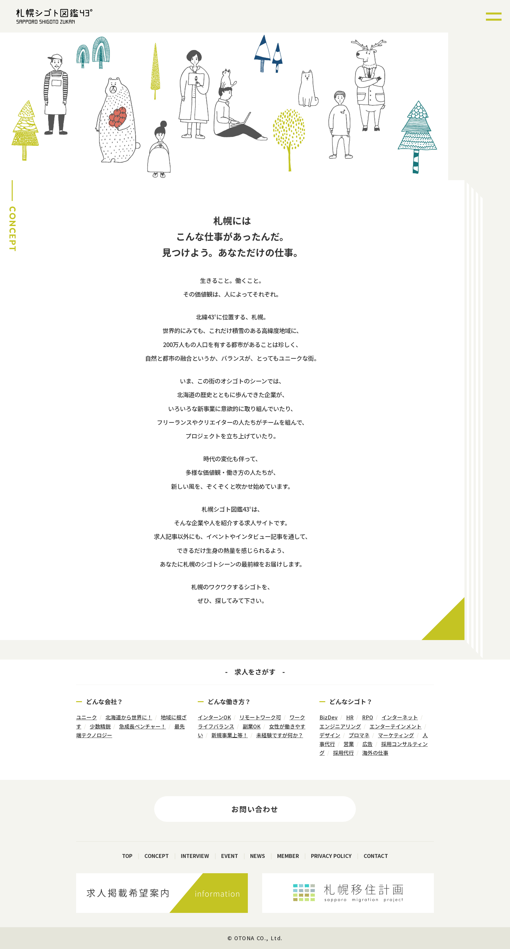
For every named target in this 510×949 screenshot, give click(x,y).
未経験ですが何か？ (279, 735)
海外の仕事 (375, 752)
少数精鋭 (100, 726)
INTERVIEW (195, 856)
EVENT (229, 856)
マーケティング (396, 735)
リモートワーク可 (260, 717)
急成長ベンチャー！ (142, 726)
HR (350, 717)
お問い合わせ (254, 809)
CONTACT (376, 856)
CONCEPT (156, 856)
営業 (348, 744)
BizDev (328, 717)
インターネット (400, 717)
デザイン (329, 735)
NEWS (257, 856)
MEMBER (288, 856)
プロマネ (359, 735)
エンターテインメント (395, 726)
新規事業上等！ (229, 735)
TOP (127, 856)
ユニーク (86, 717)
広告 (367, 744)
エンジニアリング (340, 726)
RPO (367, 717)
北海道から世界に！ (128, 717)
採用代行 (343, 752)
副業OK (252, 726)
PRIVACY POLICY (331, 856)
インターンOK (214, 717)
